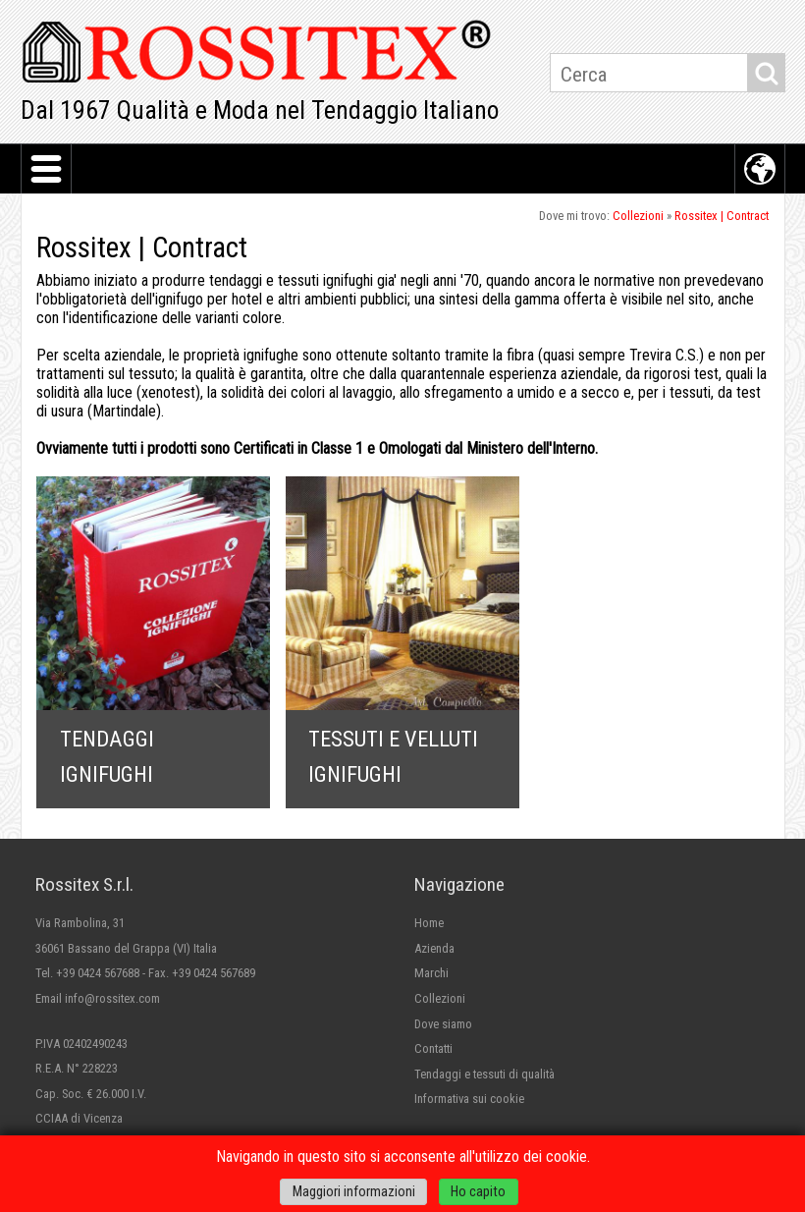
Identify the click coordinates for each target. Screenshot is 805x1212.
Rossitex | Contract (721, 215)
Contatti (433, 1048)
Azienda (434, 948)
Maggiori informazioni (354, 1192)
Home (429, 922)
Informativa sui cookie (469, 1098)
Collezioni (638, 215)
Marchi (431, 972)
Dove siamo (443, 1024)
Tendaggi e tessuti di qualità (484, 1074)
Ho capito (478, 1192)
